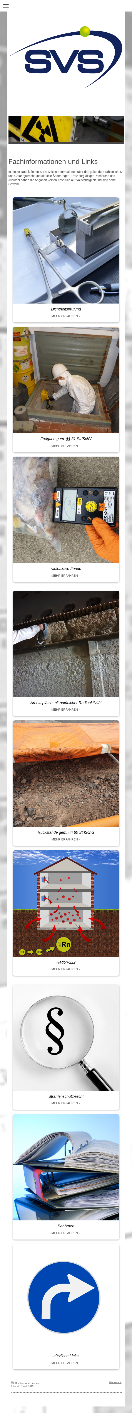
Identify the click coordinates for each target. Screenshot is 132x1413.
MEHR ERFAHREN (65, 316)
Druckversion (20, 1383)
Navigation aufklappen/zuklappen (66, 5)
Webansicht (115, 1382)
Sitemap (35, 1383)
